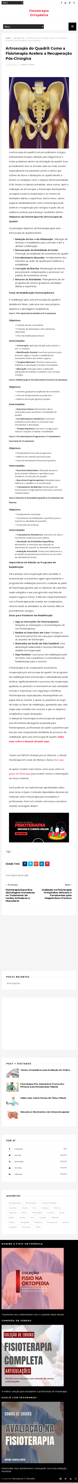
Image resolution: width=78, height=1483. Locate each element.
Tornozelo (26, 1227)
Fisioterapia (37, 1213)
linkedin (36, 1174)
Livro (32, 1218)
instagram (36, 1162)
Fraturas (50, 1213)
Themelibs (30, 1479)
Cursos (25, 1208)
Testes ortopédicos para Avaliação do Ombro (45, 1070)
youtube (36, 1168)
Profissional (52, 1223)
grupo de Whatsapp (20, 774)
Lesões (22, 1218)
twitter (36, 1156)
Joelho (11, 1218)
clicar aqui (58, 760)
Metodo (54, 1218)
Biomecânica (31, 1203)
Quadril (65, 1223)
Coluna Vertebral (49, 1203)
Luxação (43, 1218)
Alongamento (15, 1203)
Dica (35, 1208)
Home (8, 38)
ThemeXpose (17, 1479)
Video (38, 1227)
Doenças (45, 1208)
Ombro (12, 1223)
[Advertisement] (39, 941)
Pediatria (38, 1223)
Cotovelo (13, 1208)
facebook (36, 1149)
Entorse (57, 1208)
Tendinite (13, 1227)
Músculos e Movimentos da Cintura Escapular (44, 1112)
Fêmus (24, 1213)
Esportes (12, 1213)
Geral (61, 1213)
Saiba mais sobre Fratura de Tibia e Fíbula (43, 1098)
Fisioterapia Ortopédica (39, 13)
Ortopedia (24, 1223)
